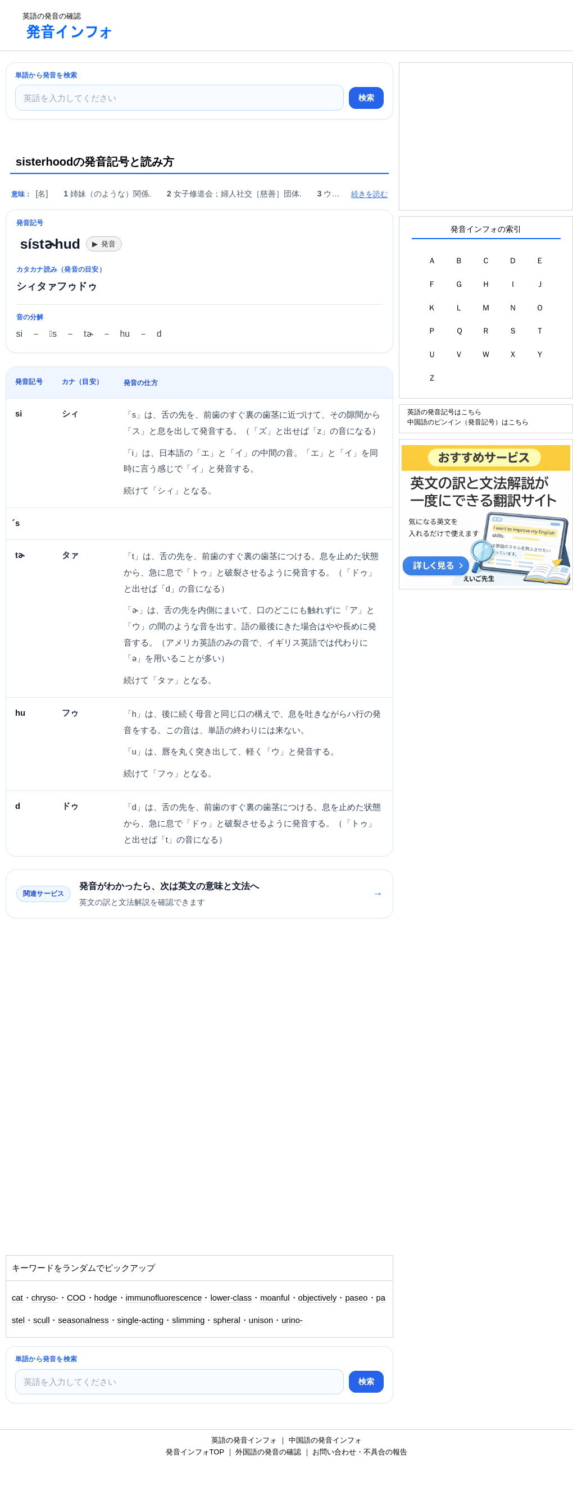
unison (261, 1320)
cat (17, 1297)
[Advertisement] (328, 25)
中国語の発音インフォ (325, 1440)
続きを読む (369, 194)
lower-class (231, 1297)
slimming (188, 1320)
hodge (105, 1297)
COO (76, 1297)
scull (41, 1320)
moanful (274, 1297)
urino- (292, 1320)
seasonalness (83, 1320)
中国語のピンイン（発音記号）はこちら (468, 421)
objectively (317, 1297)
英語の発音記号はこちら (444, 411)
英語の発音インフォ (244, 1440)
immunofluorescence (164, 1297)
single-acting (140, 1320)
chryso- (44, 1297)
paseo (356, 1297)
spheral (226, 1320)
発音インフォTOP (195, 1452)
